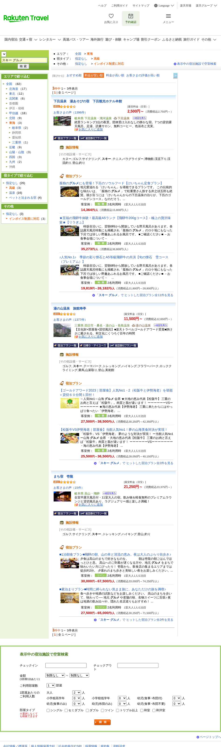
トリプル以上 (129, 710)
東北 (12, 93)
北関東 (13, 98)
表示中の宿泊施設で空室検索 (196, 63)
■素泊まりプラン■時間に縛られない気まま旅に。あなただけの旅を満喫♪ (112, 589)
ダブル (94, 710)
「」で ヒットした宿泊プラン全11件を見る (134, 295)
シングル (56, 710)
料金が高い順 (115, 75)
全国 (78, 53)
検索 (102, 722)
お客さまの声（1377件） (70, 319)
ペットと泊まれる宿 (22, 197)
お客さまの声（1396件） (70, 112)
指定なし (81, 58)
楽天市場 (185, 5)
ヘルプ (102, 5)
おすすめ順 (74, 75)
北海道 (13, 89)
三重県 (16, 142)
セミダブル (76, 710)
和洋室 (160, 710)
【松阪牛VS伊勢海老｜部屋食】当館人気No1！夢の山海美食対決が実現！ (113, 429)
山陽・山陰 (16, 152)
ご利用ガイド (119, 5)
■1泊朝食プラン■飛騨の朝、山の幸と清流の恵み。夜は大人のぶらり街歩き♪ (115, 554)
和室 (147, 710)
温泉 (12, 192)
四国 (12, 157)
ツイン (109, 710)
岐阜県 (16, 127)
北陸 (12, 118)
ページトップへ (210, 737)
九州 (12, 162)
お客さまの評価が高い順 (143, 75)
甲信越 (13, 113)
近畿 (12, 147)
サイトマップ (141, 5)
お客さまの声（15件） (69, 487)
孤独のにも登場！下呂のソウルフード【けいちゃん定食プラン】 (111, 183)
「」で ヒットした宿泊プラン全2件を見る (135, 463)
